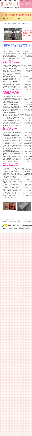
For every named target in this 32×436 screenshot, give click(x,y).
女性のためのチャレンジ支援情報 (9, 221)
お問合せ (19, 221)
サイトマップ (25, 221)
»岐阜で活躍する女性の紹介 (14, 23)
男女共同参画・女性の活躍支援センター (15, 219)
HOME (4, 23)
